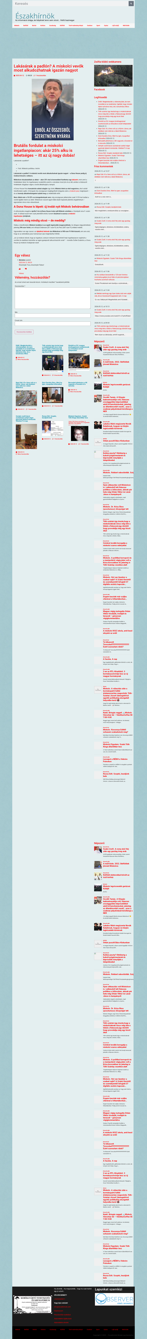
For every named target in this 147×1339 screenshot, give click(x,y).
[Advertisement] (73, 43)
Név (16, 312)
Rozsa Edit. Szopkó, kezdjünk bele (49, 417)
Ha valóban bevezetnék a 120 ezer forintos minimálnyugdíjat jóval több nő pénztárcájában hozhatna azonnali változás (112, 277)
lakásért (75, 180)
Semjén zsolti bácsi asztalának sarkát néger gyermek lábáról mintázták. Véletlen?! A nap (26, 418)
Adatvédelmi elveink (61, 1323)
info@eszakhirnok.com (62, 1307)
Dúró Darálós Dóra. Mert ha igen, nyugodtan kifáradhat (52, 383)
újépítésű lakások (43, 231)
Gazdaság (52, 25)
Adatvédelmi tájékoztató (63, 1319)
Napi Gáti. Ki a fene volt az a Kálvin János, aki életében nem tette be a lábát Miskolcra (26, 385)
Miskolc (16, 25)
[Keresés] (131, 3)
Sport (98, 25)
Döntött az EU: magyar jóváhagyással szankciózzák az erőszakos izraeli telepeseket (78, 348)
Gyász (106, 25)
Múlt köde (126, 25)
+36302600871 (59, 1299)
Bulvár (34, 25)
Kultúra (42, 25)
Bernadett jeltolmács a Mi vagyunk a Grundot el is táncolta (77, 384)
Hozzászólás (20, 286)
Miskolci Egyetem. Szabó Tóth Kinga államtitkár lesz (78, 417)
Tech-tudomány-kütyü (76, 25)
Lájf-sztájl (115, 25)
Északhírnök (35, 15)
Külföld (62, 25)
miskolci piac (74, 191)
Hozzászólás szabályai (62, 1315)
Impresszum (58, 1311)
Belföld (25, 25)
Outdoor (89, 25)
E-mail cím (18, 320)
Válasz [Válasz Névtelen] (21, 273)
